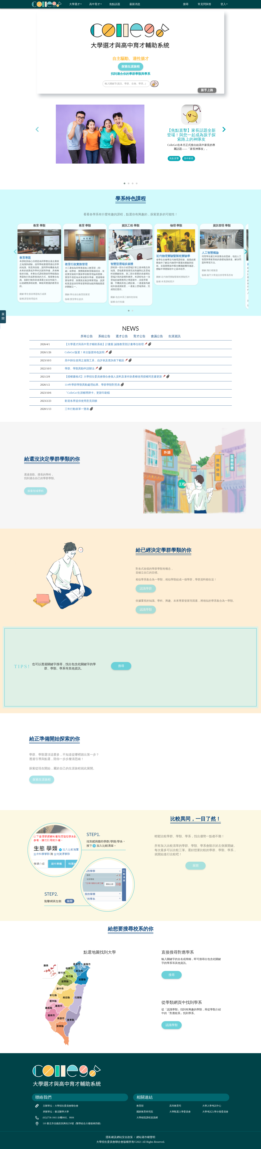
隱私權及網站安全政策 (119, 1137)
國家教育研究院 (144, 1111)
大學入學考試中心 (211, 1106)
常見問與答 (202, 4)
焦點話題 (112, 4)
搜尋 (183, 4)
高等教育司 (175, 1106)
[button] (124, 183)
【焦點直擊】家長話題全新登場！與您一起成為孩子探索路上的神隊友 (191, 134)
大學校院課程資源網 (147, 1117)
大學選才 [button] (73, 4)
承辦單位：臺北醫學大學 (56, 1111)
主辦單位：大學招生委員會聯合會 (60, 1106)
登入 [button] (222, 4)
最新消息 (132, 4)
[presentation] (37, 129)
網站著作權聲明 (145, 1137)
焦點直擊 (174, 158)
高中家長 (188, 158)
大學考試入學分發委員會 (215, 1111)
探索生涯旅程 (130, 66)
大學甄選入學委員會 (180, 1111)
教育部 (140, 1106)
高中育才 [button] (93, 4)
